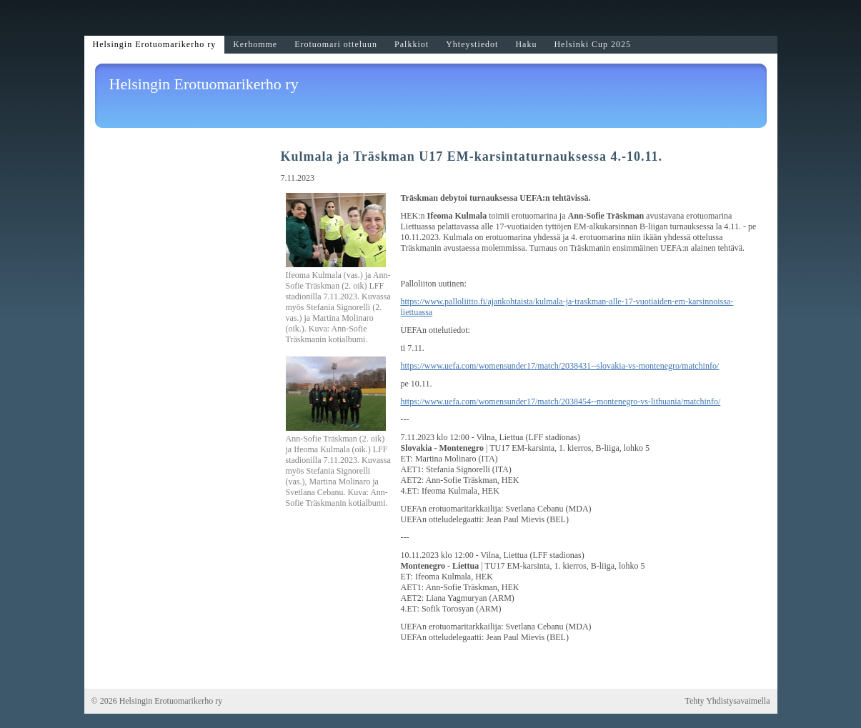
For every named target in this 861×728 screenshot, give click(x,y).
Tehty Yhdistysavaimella (727, 701)
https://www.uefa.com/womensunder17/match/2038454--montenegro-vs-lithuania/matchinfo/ (561, 402)
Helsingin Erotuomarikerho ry (204, 84)
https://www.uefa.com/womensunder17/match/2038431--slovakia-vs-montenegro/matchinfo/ (560, 366)
